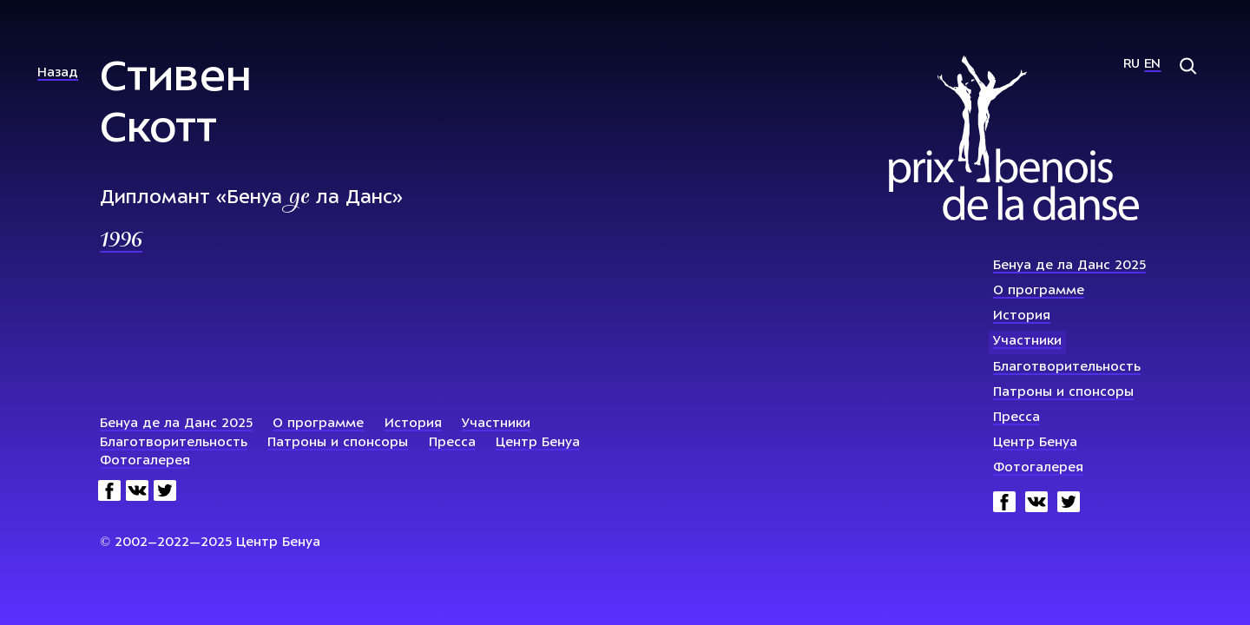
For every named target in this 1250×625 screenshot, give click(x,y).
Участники (1027, 341)
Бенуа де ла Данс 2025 (1069, 266)
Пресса (1016, 418)
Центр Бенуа (1035, 443)
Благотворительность (1067, 367)
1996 (121, 241)
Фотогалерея (1038, 468)
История (1021, 316)
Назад (57, 73)
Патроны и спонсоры (1063, 392)
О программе (1038, 291)
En (1152, 64)
